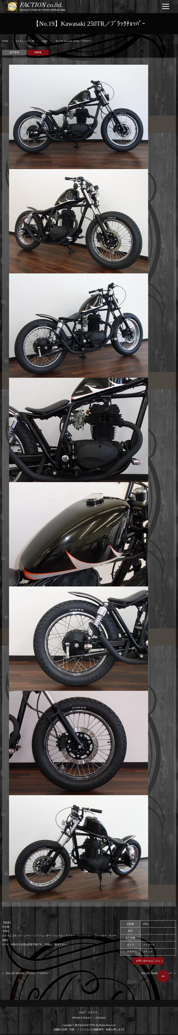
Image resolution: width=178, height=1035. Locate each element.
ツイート (93, 1013)
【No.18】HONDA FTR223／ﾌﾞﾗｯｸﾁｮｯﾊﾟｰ (28, 974)
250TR (44, 42)
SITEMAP (100, 1019)
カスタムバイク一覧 (24, 42)
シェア (82, 1013)
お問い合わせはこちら (148, 962)
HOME (5, 42)
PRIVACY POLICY (82, 1019)
